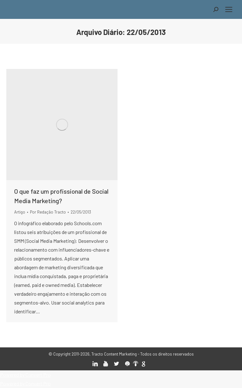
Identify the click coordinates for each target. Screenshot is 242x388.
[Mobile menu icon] (229, 9)
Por (48, 211)
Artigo (19, 211)
